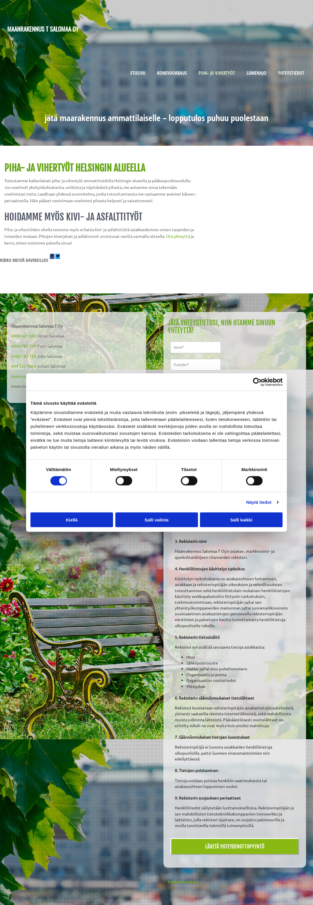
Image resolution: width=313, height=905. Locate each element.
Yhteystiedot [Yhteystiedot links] (291, 73)
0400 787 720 (23, 356)
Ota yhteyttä (178, 236)
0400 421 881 (23, 335)
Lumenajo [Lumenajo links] (256, 73)
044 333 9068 (23, 365)
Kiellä (71, 519)
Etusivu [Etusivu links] (137, 73)
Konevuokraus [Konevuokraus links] (172, 73)
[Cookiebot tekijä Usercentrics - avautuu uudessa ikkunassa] (257, 382)
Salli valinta (157, 519)
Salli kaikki (241, 519)
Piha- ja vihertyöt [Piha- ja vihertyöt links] (217, 73)
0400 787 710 (23, 346)
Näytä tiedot (259, 502)
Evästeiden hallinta (183, 882)
